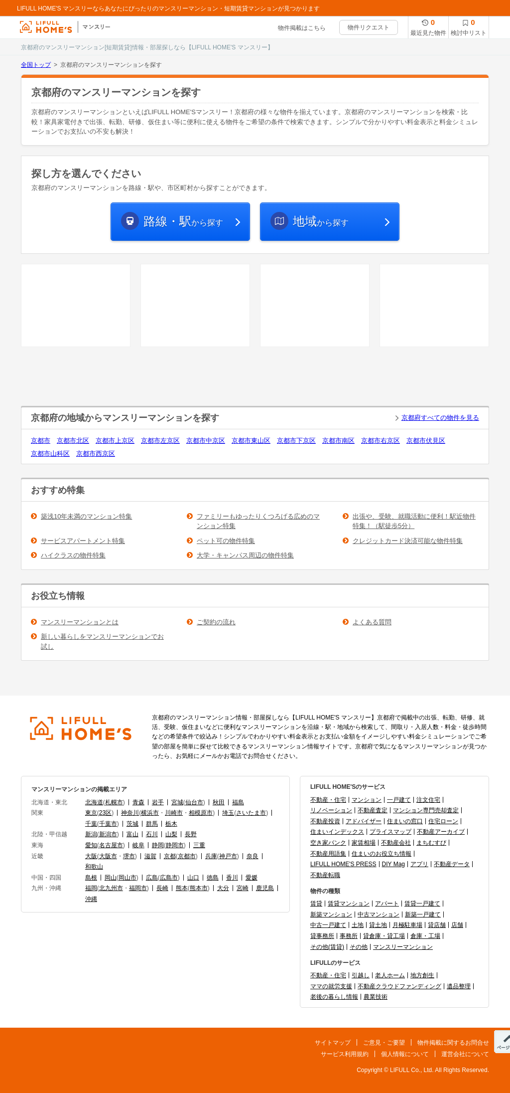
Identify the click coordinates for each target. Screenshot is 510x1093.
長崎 (162, 888)
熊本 (182, 888)
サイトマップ (333, 1042)
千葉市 (108, 823)
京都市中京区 (205, 440)
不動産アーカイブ (441, 831)
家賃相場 (364, 842)
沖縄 (91, 899)
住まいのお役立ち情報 (381, 853)
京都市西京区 (95, 453)
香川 (232, 877)
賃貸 (316, 903)
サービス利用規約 (345, 1054)
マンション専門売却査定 (426, 810)
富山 (132, 834)
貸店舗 (437, 924)
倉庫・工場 (425, 935)
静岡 (158, 845)
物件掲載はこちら (302, 27)
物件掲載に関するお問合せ (453, 1042)
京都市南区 (338, 440)
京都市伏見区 (425, 440)
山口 (193, 877)
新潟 (91, 834)
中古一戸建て (328, 924)
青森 (138, 802)
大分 (223, 888)
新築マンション (331, 914)
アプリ (419, 864)
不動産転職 (325, 875)
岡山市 (127, 877)
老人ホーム (390, 975)
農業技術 (375, 996)
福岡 (91, 888)
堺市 (129, 856)
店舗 (457, 924)
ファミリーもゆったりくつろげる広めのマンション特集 (258, 521)
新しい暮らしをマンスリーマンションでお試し (102, 641)
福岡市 (138, 888)
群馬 (152, 823)
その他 (359, 946)
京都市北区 (73, 440)
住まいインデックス (337, 831)
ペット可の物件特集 (226, 541)
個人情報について (405, 1054)
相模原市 (201, 812)
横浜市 (150, 812)
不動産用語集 (328, 853)
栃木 (171, 823)
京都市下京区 (296, 440)
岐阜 (138, 845)
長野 (191, 834)
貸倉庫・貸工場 (384, 935)
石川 (152, 834)
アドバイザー (364, 821)
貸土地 (378, 924)
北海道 (94, 802)
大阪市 (108, 856)
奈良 (252, 856)
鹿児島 (265, 888)
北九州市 (111, 888)
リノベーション (331, 810)
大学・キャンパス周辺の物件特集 (245, 555)
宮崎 (243, 888)
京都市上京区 (115, 440)
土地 (358, 924)
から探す (183, 221)
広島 (152, 877)
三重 (199, 845)
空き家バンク (328, 842)
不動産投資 (325, 821)
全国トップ (36, 64)
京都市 (40, 440)
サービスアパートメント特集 (83, 541)
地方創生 (422, 975)
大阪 (91, 856)
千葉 (91, 823)
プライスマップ (390, 831)
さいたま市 (251, 812)
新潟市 (108, 834)
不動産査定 (372, 810)
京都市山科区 (50, 453)
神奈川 (130, 812)
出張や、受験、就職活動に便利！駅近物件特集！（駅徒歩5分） (414, 521)
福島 (238, 802)
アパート (387, 903)
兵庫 (211, 856)
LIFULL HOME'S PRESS (343, 864)
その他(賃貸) (327, 946)
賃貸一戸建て (422, 903)
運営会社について (465, 1054)
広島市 (169, 877)
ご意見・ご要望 (384, 1042)
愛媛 (251, 877)
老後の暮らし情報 (334, 996)
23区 (105, 812)
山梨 (171, 834)
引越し (361, 975)
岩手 (158, 802)
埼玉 (228, 812)
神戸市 (228, 856)
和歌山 (94, 866)
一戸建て (399, 799)
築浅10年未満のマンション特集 (86, 516)
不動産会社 (396, 842)
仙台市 (194, 802)
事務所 (349, 935)
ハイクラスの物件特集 (73, 555)
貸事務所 (322, 935)
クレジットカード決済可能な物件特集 (408, 541)
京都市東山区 (251, 440)
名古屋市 (111, 845)
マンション (367, 799)
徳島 (213, 877)
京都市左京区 (160, 440)
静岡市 (175, 845)
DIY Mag (393, 864)
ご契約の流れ (216, 622)
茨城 (132, 823)
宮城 (177, 802)
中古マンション (378, 914)
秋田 (219, 802)
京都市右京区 (380, 440)
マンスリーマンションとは (80, 622)
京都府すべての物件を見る (440, 417)
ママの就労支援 (331, 986)
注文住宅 (428, 799)
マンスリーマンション (403, 946)
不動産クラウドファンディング (399, 986)
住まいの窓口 (405, 821)
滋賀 (150, 856)
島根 (91, 877)
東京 (91, 812)
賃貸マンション (349, 903)
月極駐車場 (407, 924)
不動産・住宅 (328, 799)
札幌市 (114, 802)
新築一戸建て (423, 914)
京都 (170, 856)
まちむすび (431, 842)
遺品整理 (459, 986)
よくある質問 (372, 622)
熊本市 (199, 888)
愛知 (91, 845)
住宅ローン (443, 821)
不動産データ (452, 864)
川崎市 (174, 812)
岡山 (111, 877)
